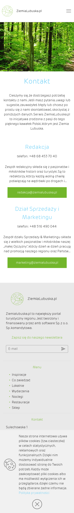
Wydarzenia (20, 391)
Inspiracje (19, 375)
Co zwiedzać (21, 380)
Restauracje (21, 402)
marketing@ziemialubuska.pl (37, 263)
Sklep (16, 408)
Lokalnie (18, 386)
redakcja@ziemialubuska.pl (37, 192)
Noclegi (17, 397)
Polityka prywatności (34, 493)
